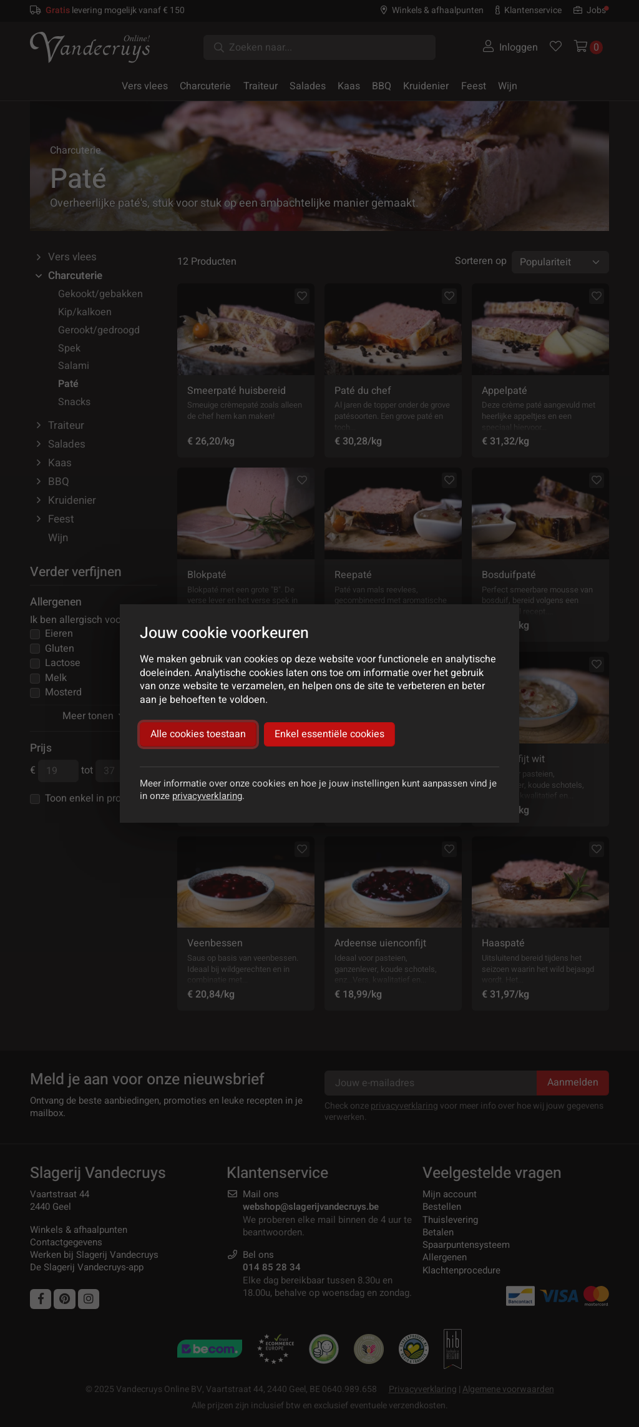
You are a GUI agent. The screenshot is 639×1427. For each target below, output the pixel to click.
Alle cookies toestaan (198, 734)
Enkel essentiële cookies (329, 734)
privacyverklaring (207, 796)
